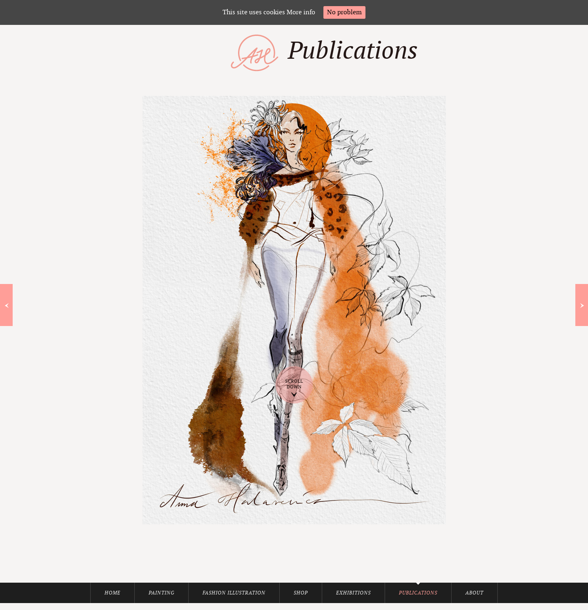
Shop (301, 593)
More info (301, 12)
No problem (344, 12)
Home (112, 593)
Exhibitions (353, 593)
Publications (418, 593)
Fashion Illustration (234, 593)
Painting (161, 593)
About (474, 593)
